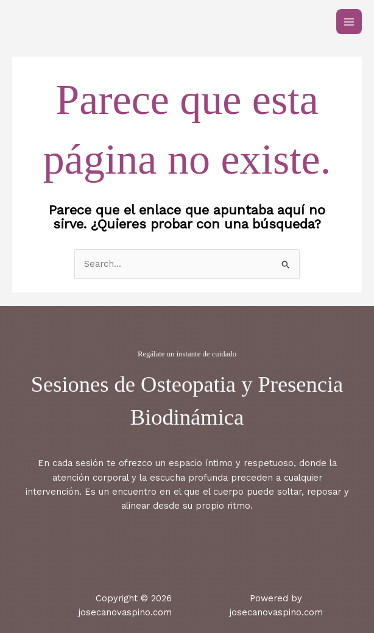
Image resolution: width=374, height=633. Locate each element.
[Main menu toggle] (349, 22)
